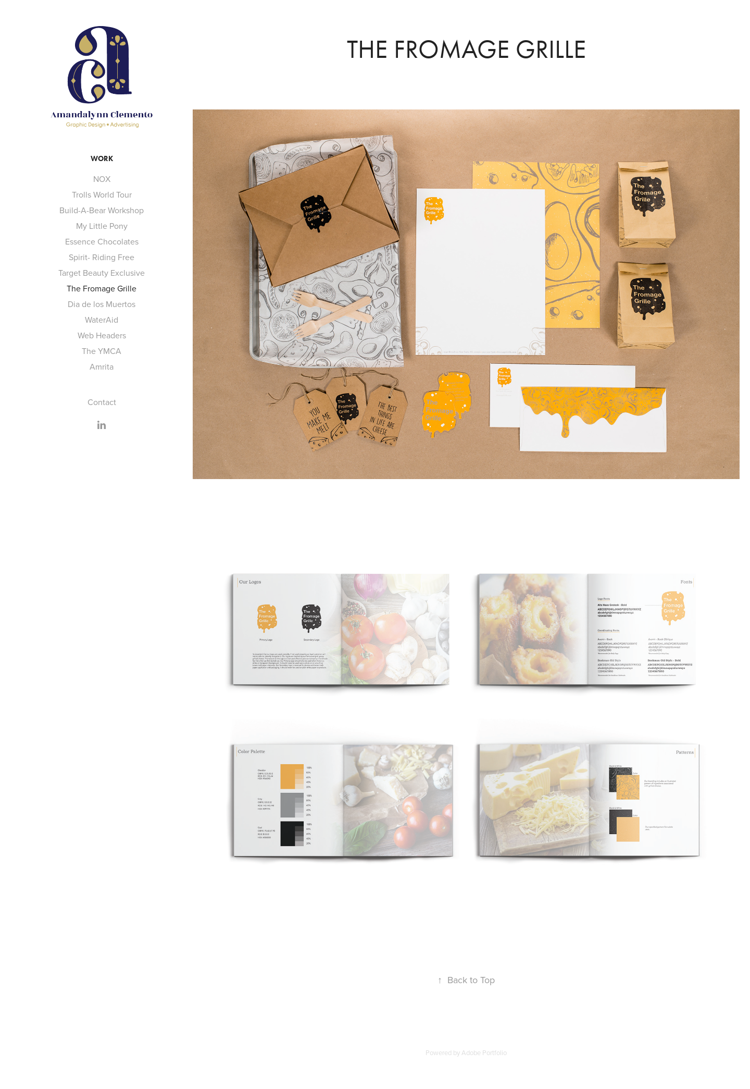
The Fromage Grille (101, 288)
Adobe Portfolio (484, 1052)
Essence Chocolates (102, 241)
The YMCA (101, 351)
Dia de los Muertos (101, 304)
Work (102, 158)
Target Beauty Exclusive (101, 272)
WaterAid (101, 319)
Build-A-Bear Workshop (101, 210)
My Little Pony (102, 225)
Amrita (102, 366)
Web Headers (102, 335)
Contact (102, 402)
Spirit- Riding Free (101, 257)
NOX (101, 179)
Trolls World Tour (102, 194)
